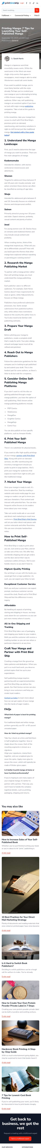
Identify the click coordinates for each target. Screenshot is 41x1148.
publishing (29, 106)
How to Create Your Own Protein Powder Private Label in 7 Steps (18, 1004)
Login (22, 3)
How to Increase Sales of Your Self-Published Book (20, 841)
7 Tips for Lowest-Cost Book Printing (16, 1097)
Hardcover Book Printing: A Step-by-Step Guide (19, 1050)
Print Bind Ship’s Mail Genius (25, 519)
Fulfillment (5, 15)
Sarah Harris (18, 58)
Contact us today (11, 698)
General (15, 40)
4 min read (6, 853)
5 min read (6, 976)
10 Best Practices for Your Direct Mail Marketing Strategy (18, 918)
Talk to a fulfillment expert (20, 1139)
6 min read (6, 1108)
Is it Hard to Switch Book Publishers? (14, 964)
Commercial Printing (22, 15)
